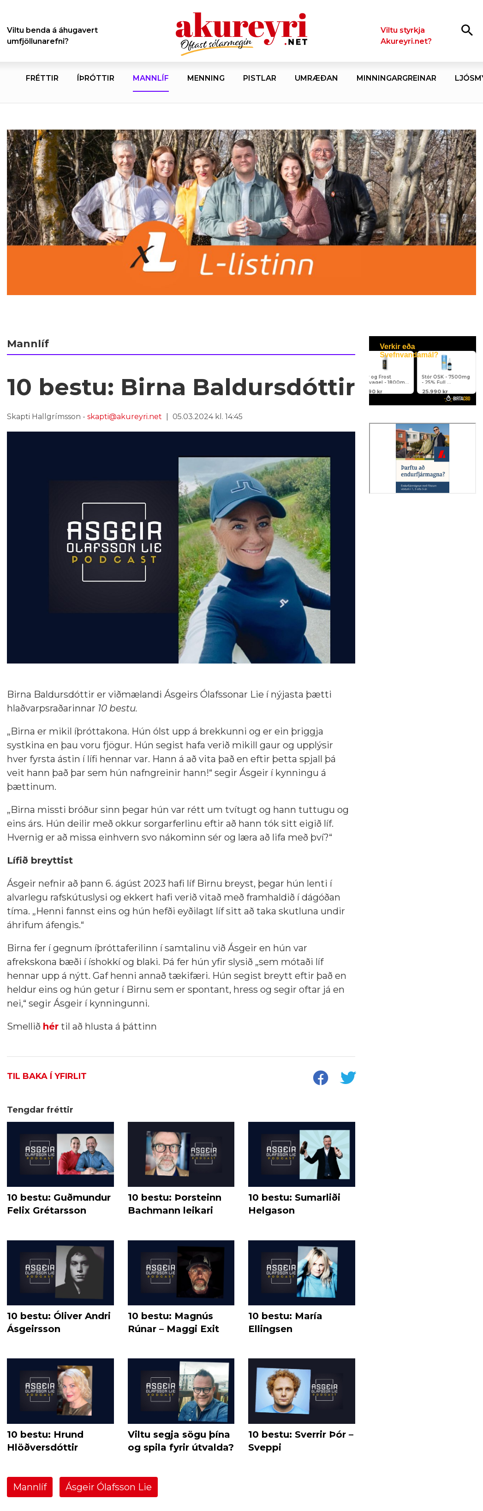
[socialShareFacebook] (320, 1079)
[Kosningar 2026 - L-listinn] (241, 213)
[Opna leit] (467, 30)
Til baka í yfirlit (47, 1076)
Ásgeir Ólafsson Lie (109, 1487)
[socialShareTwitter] (347, 1079)
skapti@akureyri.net (124, 416)
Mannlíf (30, 1487)
